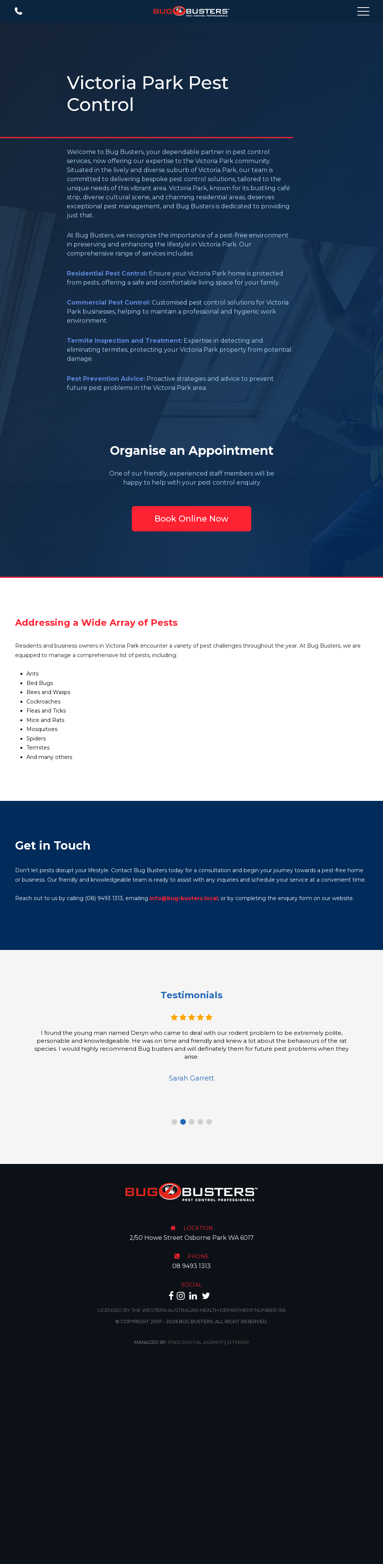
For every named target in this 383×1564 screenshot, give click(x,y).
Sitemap (238, 1342)
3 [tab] (192, 1122)
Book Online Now (191, 519)
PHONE (198, 1256)
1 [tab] (174, 1122)
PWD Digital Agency (196, 1342)
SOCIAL (191, 1284)
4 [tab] (200, 1122)
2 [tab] (183, 1122)
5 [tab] (209, 1122)
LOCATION (198, 1228)
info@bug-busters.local (184, 898)
